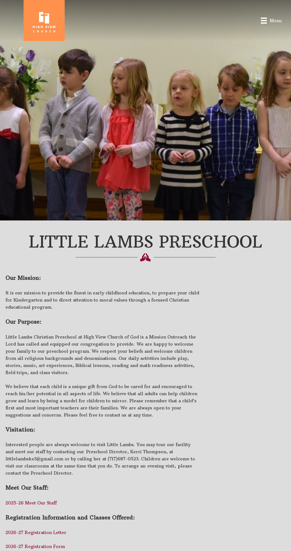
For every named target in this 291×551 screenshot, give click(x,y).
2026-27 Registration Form (35, 546)
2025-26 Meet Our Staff (31, 503)
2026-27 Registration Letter (35, 532)
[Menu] (271, 20)
